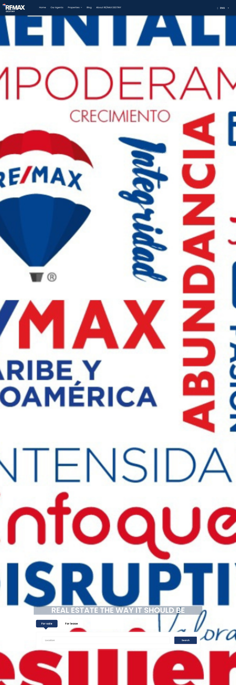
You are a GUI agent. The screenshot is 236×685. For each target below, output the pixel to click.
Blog (89, 7)
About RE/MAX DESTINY (108, 7)
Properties (74, 7)
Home (42, 7)
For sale (46, 623)
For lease (71, 623)
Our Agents (57, 7)
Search (186, 640)
